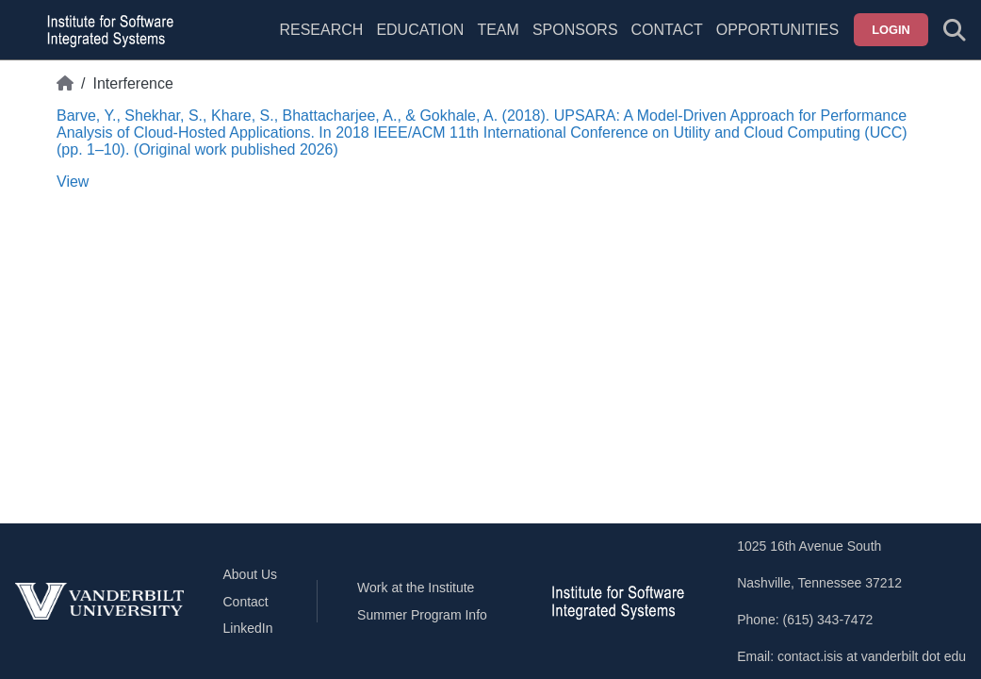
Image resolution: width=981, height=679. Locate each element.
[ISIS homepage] (105, 30)
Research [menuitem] (321, 30)
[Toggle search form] (954, 30)
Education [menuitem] (420, 30)
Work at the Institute (415, 587)
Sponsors (575, 30)
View (73, 182)
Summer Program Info (422, 614)
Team (497, 30)
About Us (250, 574)
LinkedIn (248, 628)
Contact (667, 30)
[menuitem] (497, 41)
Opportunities (777, 30)
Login (891, 30)
